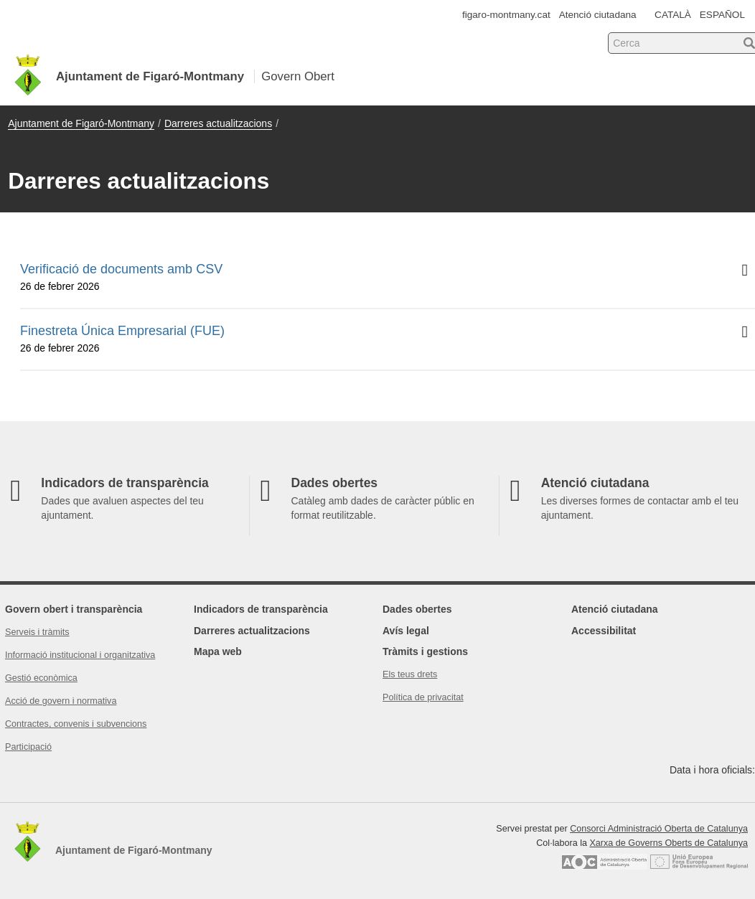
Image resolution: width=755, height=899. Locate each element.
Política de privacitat (423, 697)
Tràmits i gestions (425, 651)
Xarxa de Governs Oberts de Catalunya (668, 843)
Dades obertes (417, 609)
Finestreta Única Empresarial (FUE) (387, 339)
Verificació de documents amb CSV (387, 277)
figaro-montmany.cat (506, 14)
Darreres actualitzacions (218, 123)
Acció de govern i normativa (60, 701)
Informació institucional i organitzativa (80, 655)
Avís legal (406, 630)
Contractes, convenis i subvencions (75, 724)
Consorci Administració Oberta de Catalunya (659, 829)
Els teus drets (410, 674)
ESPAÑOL (722, 14)
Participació (28, 747)
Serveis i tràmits (37, 632)
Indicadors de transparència (261, 609)
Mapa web (218, 651)
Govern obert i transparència (73, 609)
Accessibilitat (603, 630)
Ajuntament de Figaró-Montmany (81, 123)
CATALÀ (673, 14)
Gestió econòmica (41, 678)
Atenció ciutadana (598, 14)
